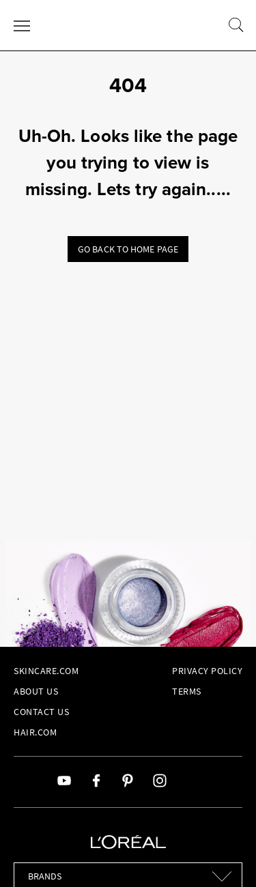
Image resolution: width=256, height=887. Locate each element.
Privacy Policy (207, 671)
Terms (186, 691)
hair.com (35, 732)
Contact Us (41, 712)
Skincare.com (46, 671)
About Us (36, 691)
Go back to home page (128, 249)
